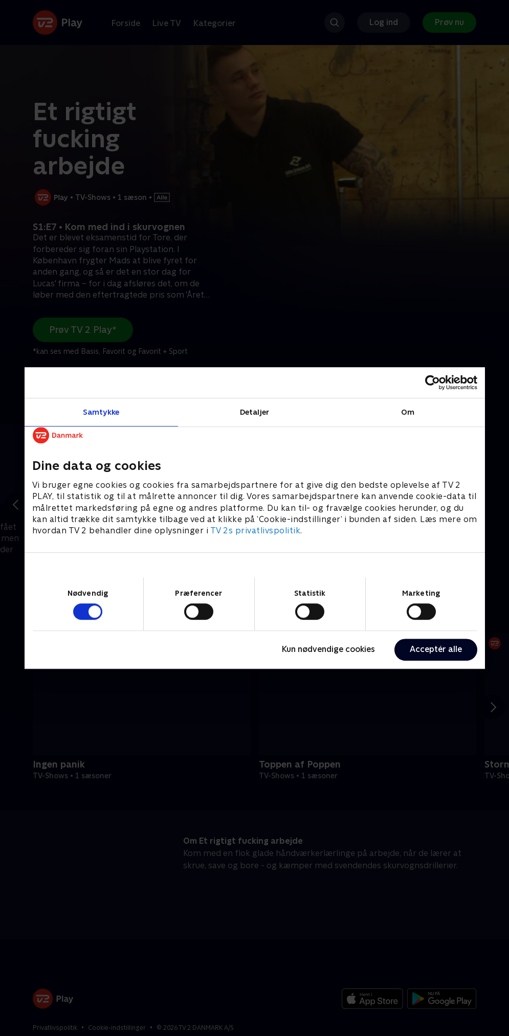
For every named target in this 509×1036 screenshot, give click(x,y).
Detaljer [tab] (254, 412)
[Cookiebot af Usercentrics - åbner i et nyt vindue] (432, 382)
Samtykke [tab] (101, 412)
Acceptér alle (436, 649)
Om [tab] (407, 412)
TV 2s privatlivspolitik (255, 531)
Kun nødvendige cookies (328, 649)
